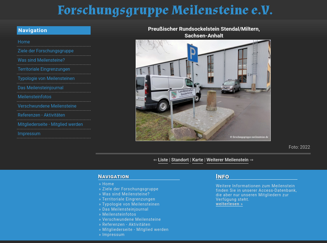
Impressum (29, 133)
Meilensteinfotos (34, 96)
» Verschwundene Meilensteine (130, 219)
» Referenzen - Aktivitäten (125, 224)
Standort (180, 159)
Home (24, 41)
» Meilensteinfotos (117, 214)
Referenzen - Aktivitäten (41, 115)
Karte (197, 159)
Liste (163, 159)
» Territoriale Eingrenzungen (127, 199)
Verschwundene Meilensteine (47, 106)
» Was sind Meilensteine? (124, 194)
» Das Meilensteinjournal (124, 209)
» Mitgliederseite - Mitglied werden (134, 229)
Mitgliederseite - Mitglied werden (50, 124)
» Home (106, 184)
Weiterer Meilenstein (227, 159)
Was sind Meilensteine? (41, 60)
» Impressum (112, 234)
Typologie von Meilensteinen (46, 78)
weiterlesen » (229, 204)
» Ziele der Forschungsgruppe (129, 189)
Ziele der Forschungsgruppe (45, 50)
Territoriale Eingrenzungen (44, 69)
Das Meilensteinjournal (40, 87)
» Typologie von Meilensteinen (129, 204)
